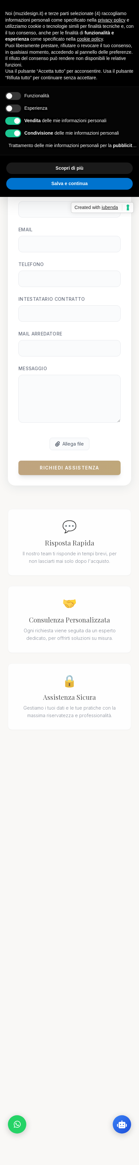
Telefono (31, 269)
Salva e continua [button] (69, 183)
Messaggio (32, 373)
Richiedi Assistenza (69, 473)
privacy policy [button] (112, 20)
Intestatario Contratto (51, 304)
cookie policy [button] (90, 39)
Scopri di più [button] (69, 168)
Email (25, 235)
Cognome (31, 200)
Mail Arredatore (40, 339)
